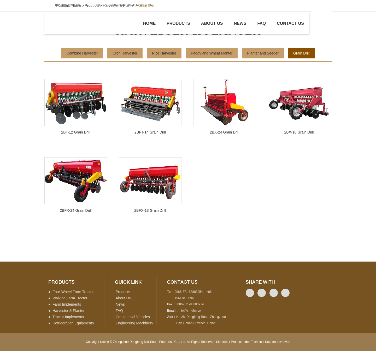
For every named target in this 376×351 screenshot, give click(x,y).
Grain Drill (301, 53)
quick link (128, 282)
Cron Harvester (125, 53)
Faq (261, 23)
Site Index (223, 342)
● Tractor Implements (66, 317)
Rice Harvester (164, 53)
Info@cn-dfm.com (67, 5)
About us (212, 23)
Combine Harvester (82, 53)
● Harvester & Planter (66, 310)
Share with (260, 282)
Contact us (290, 23)
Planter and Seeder (263, 53)
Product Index (240, 342)
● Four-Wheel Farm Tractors (71, 292)
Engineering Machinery (134, 323)
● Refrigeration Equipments (71, 323)
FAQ (119, 310)
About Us (123, 298)
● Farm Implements (64, 304)
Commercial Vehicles (133, 317)
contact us (182, 282)
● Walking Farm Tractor (67, 298)
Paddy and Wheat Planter (212, 53)
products (61, 282)
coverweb (283, 342)
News (240, 23)
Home (149, 23)
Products (178, 23)
